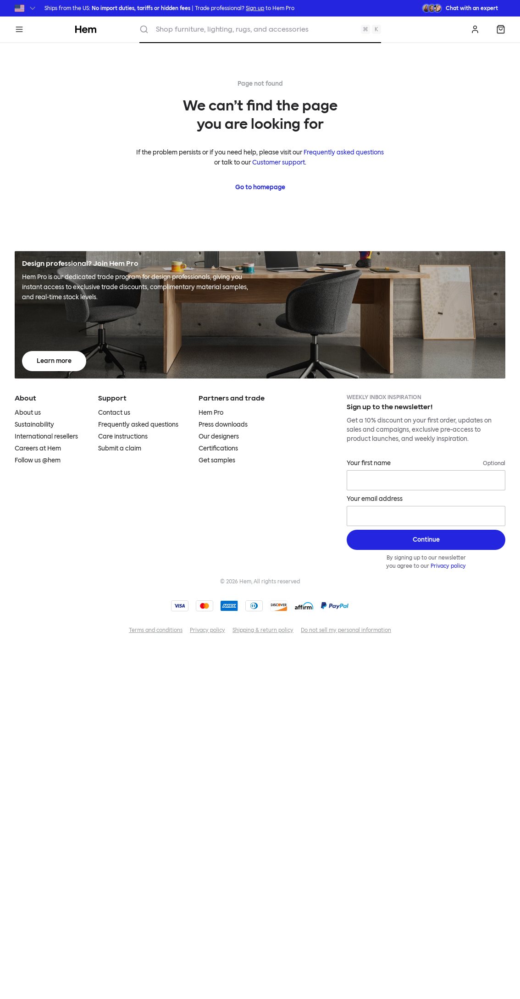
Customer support (278, 162)
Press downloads (223, 424)
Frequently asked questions (344, 152)
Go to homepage (260, 187)
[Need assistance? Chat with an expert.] (460, 8)
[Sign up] (426, 540)
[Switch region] (26, 8)
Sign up (255, 8)
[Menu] (19, 29)
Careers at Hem (38, 448)
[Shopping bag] (501, 29)
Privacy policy (448, 566)
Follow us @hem (38, 460)
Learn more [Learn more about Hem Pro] (54, 361)
